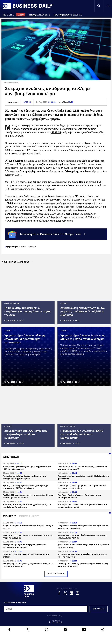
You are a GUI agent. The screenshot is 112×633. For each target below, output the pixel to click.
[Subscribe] (97, 609)
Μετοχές (32, 247)
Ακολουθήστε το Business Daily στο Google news (47, 234)
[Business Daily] (29, 591)
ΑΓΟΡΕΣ (27, 102)
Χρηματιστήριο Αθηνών (16, 247)
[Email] (45, 609)
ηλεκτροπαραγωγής (85, 203)
